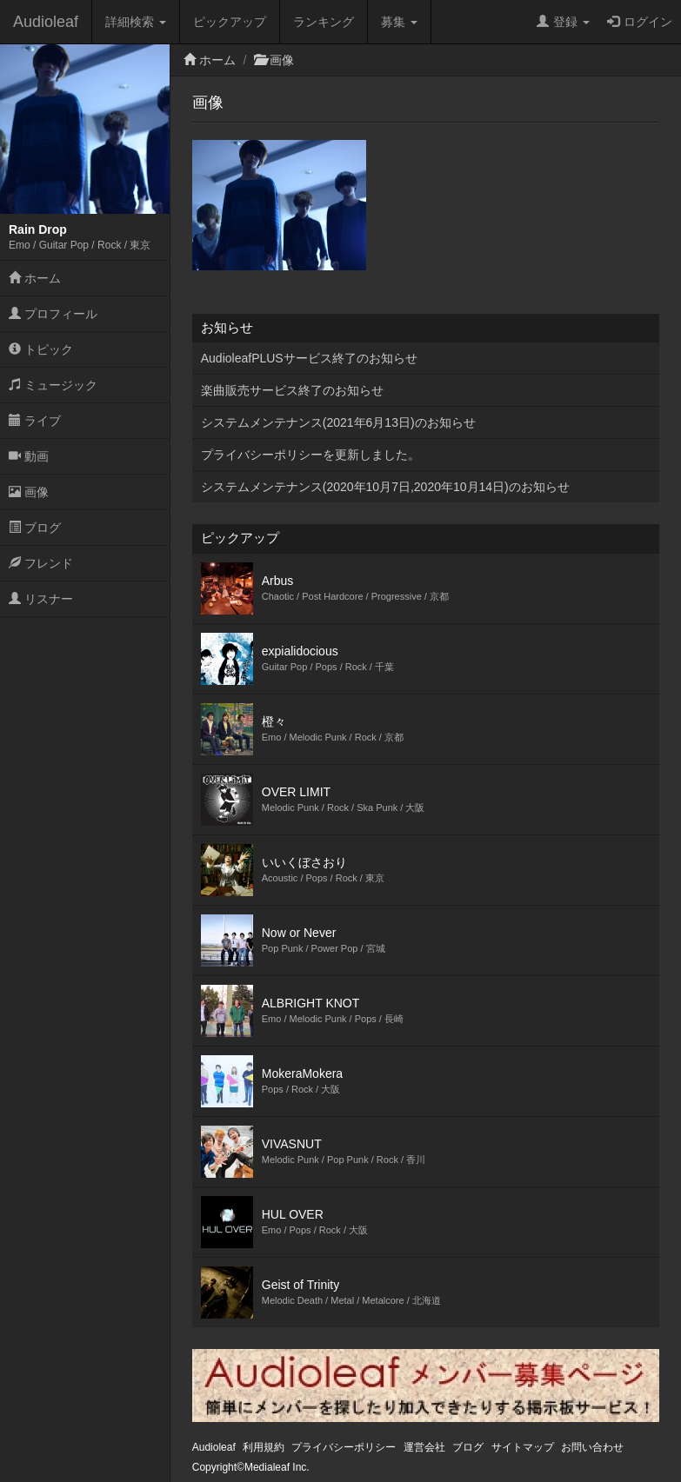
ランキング (323, 22)
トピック (41, 349)
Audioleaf (45, 21)
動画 (29, 456)
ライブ (35, 421)
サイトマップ (522, 1447)
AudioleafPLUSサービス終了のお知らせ (309, 358)
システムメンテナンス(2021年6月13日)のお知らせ (338, 422)
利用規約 (263, 1447)
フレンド (41, 563)
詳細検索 (135, 22)
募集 (399, 22)
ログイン (639, 22)
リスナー (41, 599)
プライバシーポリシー (343, 1447)
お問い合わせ (592, 1447)
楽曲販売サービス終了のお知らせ (292, 390)
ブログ (35, 528)
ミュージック (53, 385)
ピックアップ (229, 22)
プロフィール (53, 314)
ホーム (35, 278)
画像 (29, 492)
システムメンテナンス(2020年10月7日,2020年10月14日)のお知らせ (385, 487)
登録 (563, 22)
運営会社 (424, 1447)
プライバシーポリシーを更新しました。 (310, 455)
